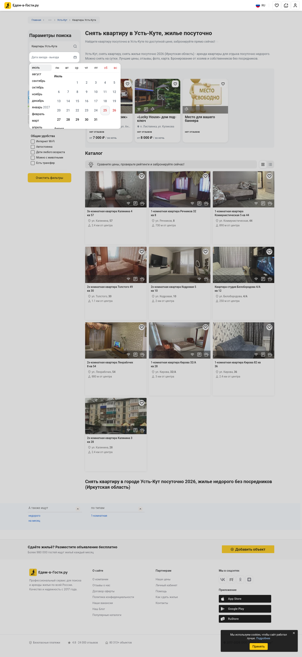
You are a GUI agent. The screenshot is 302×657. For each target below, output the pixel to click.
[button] (277, 5)
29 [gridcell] (77, 119)
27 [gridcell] (58, 119)
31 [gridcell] (95, 119)
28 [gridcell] (68, 119)
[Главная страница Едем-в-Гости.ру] (21, 5)
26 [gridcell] (114, 110)
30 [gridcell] (86, 119)
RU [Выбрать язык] (260, 5)
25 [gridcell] (105, 110)
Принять (258, 646)
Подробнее (263, 638)
